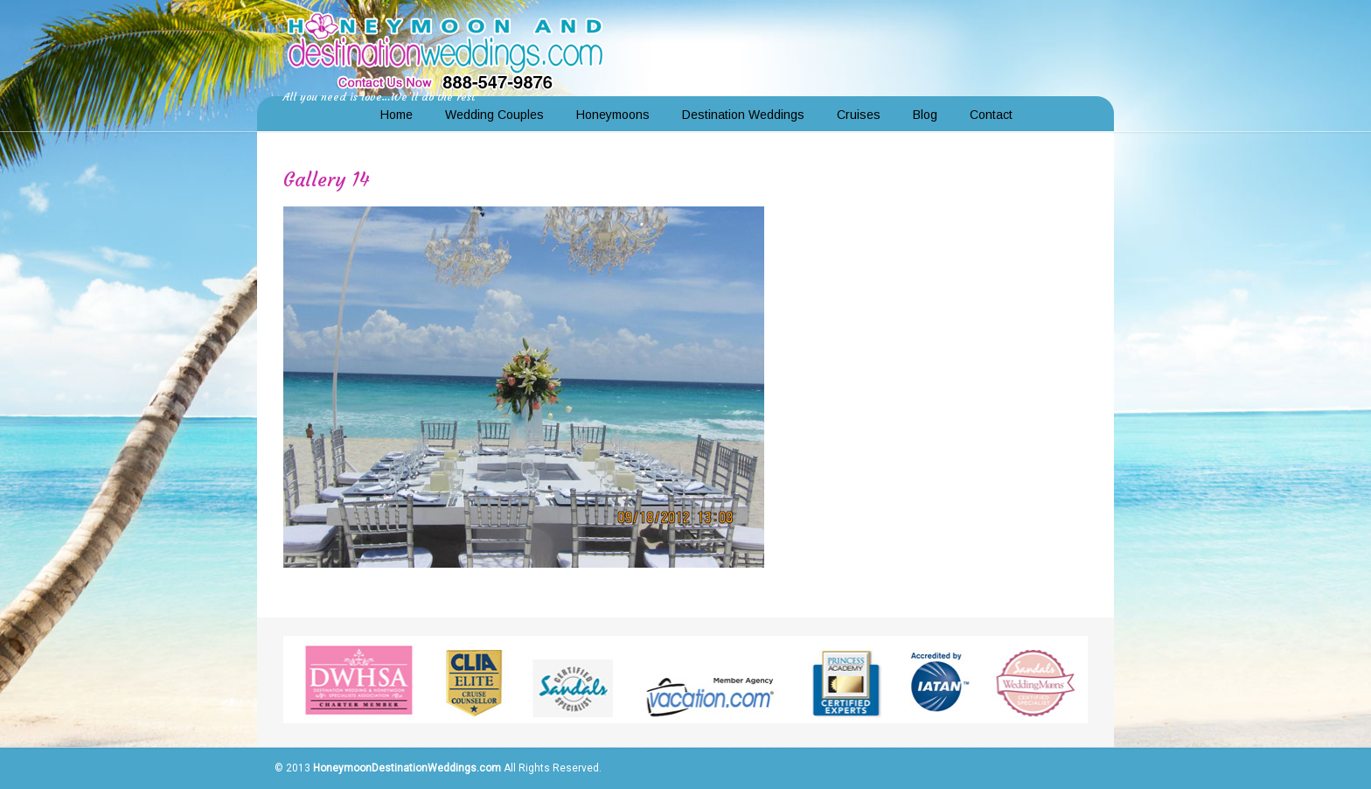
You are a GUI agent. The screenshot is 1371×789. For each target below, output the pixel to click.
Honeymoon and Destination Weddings (445, 49)
